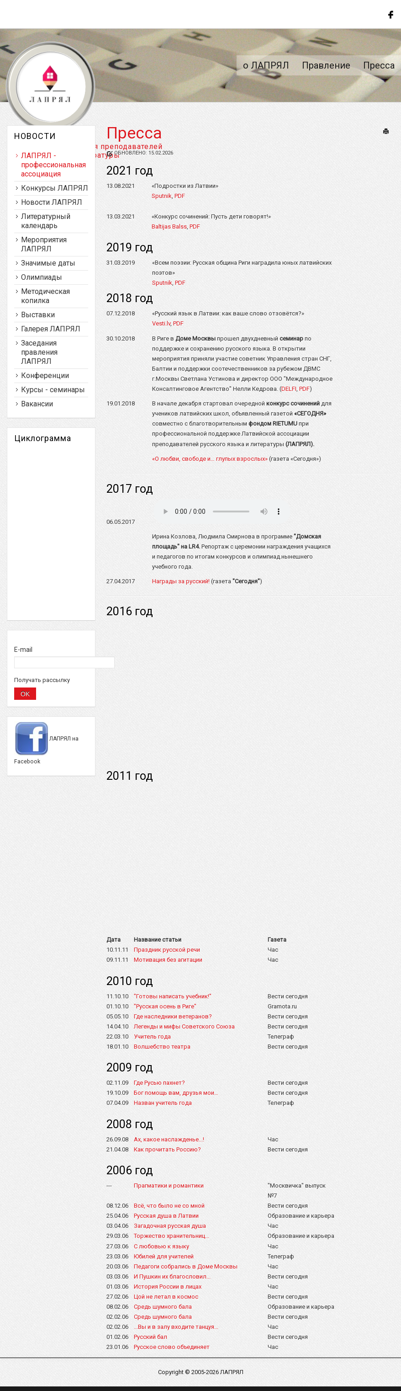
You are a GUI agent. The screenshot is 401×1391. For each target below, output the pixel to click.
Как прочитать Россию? (167, 1149)
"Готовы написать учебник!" (172, 996)
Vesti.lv (161, 323)
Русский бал (150, 1336)
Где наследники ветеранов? (173, 1016)
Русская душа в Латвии (166, 1215)
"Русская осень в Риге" (165, 1006)
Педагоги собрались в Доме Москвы (185, 1266)
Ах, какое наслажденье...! (169, 1139)
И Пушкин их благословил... (172, 1276)
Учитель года (152, 1036)
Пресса (134, 133)
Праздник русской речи (167, 949)
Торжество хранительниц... (171, 1235)
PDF (179, 195)
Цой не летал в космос (166, 1296)
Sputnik (162, 195)
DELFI (288, 388)
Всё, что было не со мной (169, 1205)
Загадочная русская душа (170, 1225)
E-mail (23, 649)
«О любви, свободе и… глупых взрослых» (210, 458)
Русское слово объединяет (172, 1346)
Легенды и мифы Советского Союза (184, 1026)
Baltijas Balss (169, 226)
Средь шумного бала (163, 1306)
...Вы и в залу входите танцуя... (176, 1326)
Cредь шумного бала (163, 1316)
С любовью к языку (161, 1246)
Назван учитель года (163, 1102)
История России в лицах (167, 1286)
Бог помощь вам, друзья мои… (176, 1092)
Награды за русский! (181, 581)
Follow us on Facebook (389, 13)
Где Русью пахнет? (159, 1082)
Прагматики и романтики (169, 1185)
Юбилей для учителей (164, 1256)
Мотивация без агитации (168, 959)
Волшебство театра (162, 1046)
